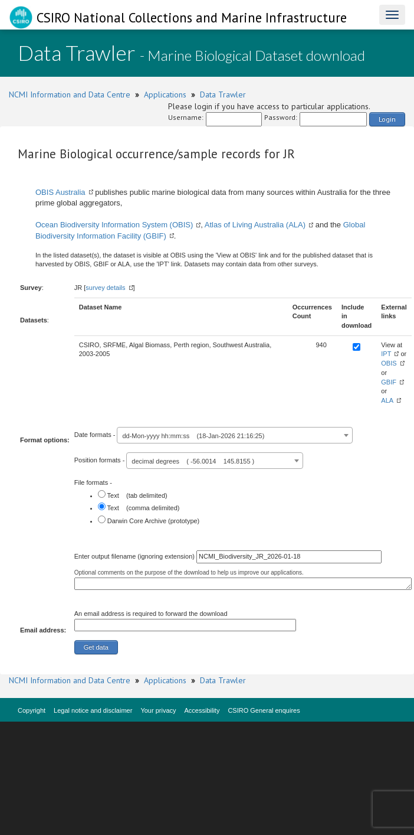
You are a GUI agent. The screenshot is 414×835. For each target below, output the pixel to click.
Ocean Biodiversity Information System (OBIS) (114, 224)
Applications (165, 94)
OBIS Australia (60, 192)
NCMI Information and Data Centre (69, 94)
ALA (387, 400)
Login (387, 119)
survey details (105, 287)
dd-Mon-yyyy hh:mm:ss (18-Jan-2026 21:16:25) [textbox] (193, 435)
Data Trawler (223, 94)
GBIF (388, 382)
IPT (386, 353)
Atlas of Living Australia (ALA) (255, 224)
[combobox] (235, 435)
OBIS (388, 363)
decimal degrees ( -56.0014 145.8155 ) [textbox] (193, 461)
